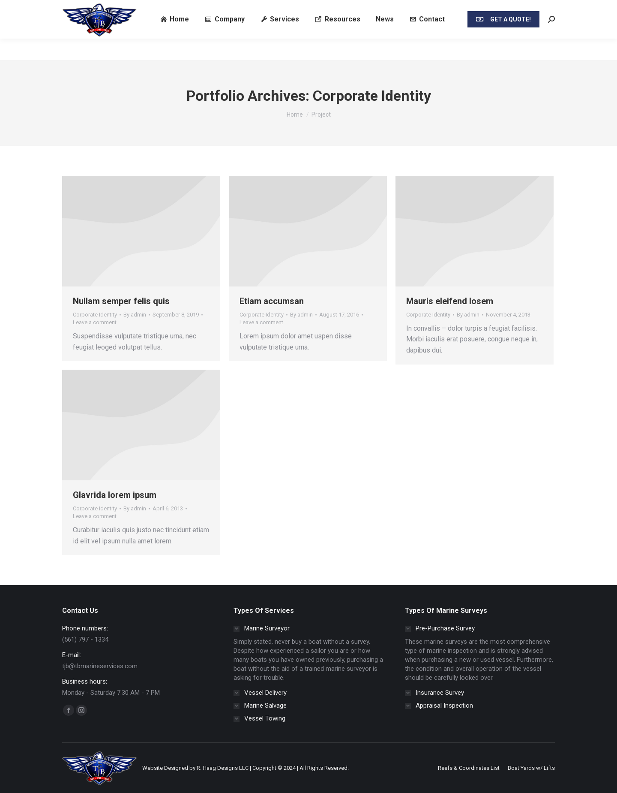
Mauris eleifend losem (449, 301)
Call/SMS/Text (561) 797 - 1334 (93, 10)
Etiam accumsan (272, 301)
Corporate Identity (95, 314)
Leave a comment (95, 322)
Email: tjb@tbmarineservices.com (183, 10)
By (134, 314)
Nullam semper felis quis (121, 301)
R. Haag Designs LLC (223, 768)
